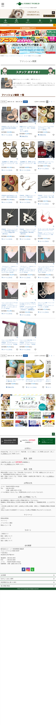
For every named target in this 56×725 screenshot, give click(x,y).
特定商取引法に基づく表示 (8, 582)
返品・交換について (6, 540)
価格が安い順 (11, 101)
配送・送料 (28, 458)
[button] (54, 101)
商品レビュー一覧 (6, 525)
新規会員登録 (4, 518)
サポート (28, 530)
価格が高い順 (19, 101)
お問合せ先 (28, 483)
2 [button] (49, 101)
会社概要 (28, 545)
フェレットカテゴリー (10, 55)
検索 (54, 25)
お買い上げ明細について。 (28, 497)
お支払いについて (6, 538)
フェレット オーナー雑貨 (24, 55)
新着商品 (5, 21)
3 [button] (51, 101)
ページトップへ (53, 434)
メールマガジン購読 (6, 523)
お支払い (28, 448)
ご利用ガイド (6, 453)
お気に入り (28, 21)
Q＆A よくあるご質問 (7, 578)
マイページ (40, 21)
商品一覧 (16, 21)
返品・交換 (28, 469)
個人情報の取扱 (5, 586)
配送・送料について (6, 536)
